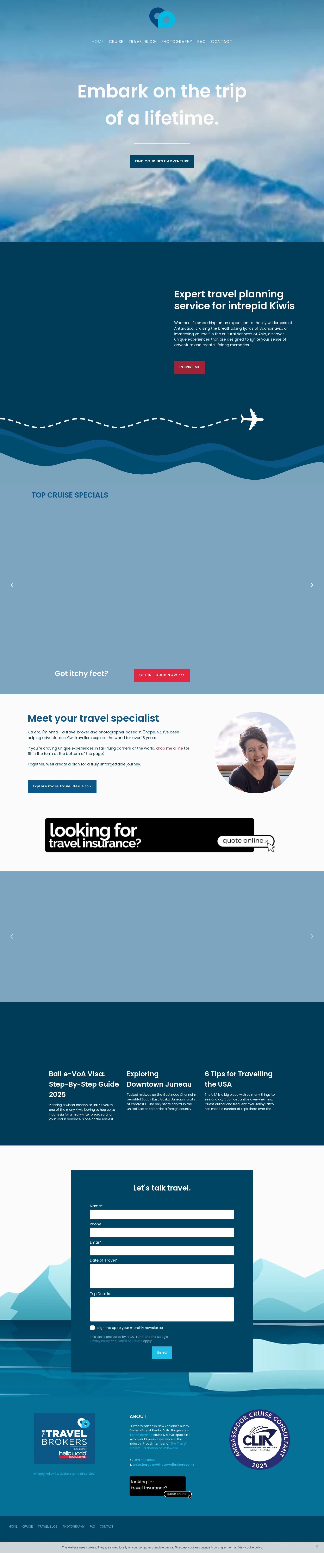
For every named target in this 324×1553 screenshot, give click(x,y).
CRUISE (116, 42)
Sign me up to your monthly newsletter (130, 1328)
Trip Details (100, 1294)
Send (162, 1353)
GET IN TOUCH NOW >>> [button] (162, 675)
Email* (95, 1243)
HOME (98, 42)
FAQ (201, 42)
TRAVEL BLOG (142, 42)
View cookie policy (250, 1547)
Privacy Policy (100, 1341)
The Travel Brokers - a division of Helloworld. (158, 1446)
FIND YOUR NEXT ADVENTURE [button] (162, 161)
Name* (96, 1206)
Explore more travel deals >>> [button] (62, 786)
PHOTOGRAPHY (176, 42)
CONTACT (221, 42)
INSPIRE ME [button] (189, 367)
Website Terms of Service (76, 1474)
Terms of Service (129, 1341)
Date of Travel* (104, 1261)
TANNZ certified (141, 1435)
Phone (95, 1224)
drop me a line (169, 749)
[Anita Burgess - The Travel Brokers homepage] (162, 17)
